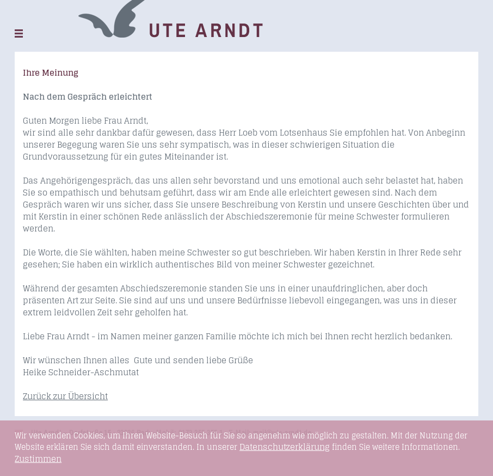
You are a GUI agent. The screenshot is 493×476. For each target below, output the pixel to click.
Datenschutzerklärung (284, 447)
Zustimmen (38, 459)
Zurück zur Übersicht (65, 396)
